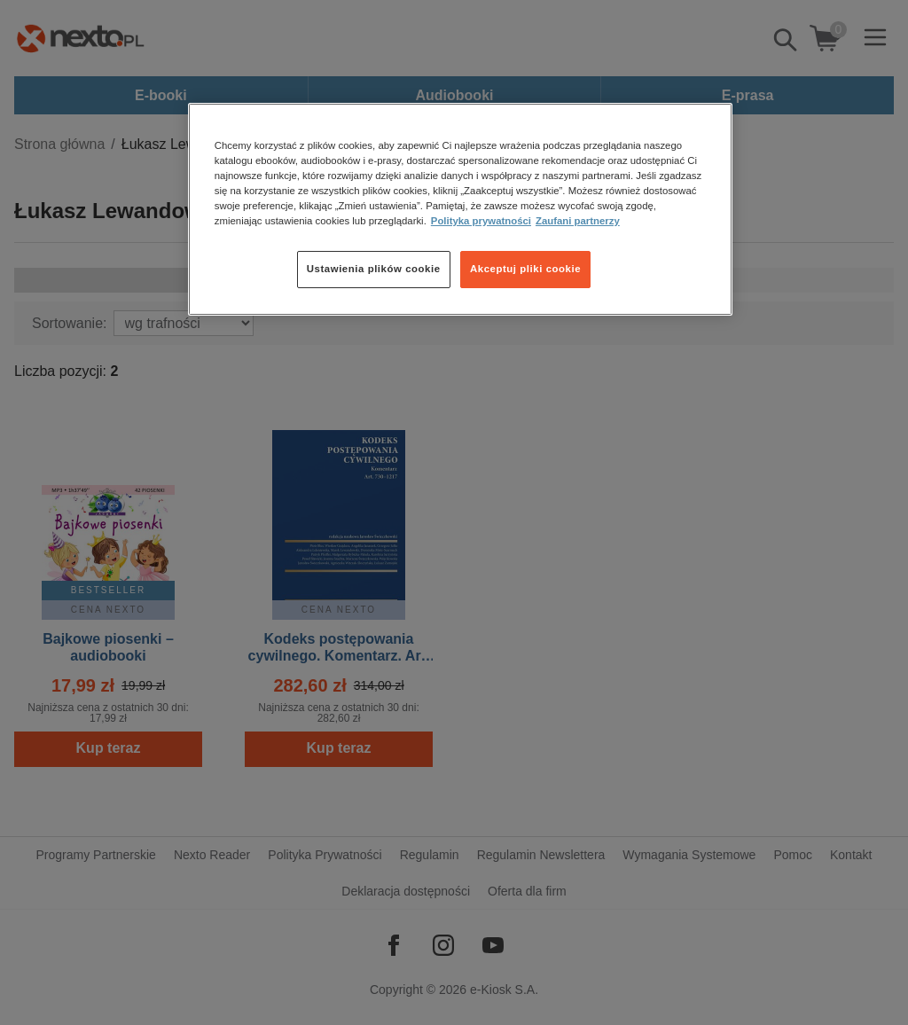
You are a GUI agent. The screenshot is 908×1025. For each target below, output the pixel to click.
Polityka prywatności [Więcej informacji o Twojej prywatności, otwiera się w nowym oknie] (481, 220)
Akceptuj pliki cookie (525, 268)
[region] (460, 209)
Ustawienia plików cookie (374, 268)
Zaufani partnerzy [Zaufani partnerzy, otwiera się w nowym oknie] (578, 220)
